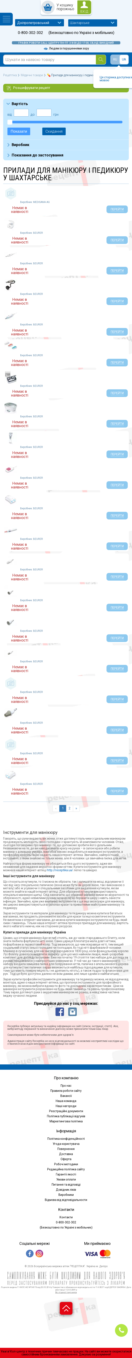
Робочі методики (66, 1164)
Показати (19, 131)
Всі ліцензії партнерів (66, 1292)
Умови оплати (66, 1179)
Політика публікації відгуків (66, 1116)
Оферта (66, 1159)
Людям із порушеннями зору (66, 48)
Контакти (66, 1217)
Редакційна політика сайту (66, 1169)
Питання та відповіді (66, 1184)
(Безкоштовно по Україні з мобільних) (81, 33)
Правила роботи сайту (66, 1090)
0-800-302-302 (30, 33)
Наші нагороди (66, 1106)
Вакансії (66, 1096)
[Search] (101, 59)
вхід (84, 12)
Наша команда (66, 1101)
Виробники (66, 1194)
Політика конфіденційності (66, 1138)
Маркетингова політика (66, 1121)
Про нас (66, 1085)
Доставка (66, 1154)
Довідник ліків (66, 1189)
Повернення (66, 1149)
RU (115, 59)
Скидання (53, 131)
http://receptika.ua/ (60, 870)
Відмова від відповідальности (66, 1200)
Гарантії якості (66, 1174)
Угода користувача (66, 1144)
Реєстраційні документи (66, 1111)
